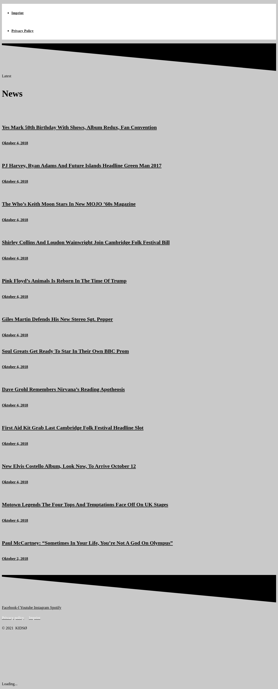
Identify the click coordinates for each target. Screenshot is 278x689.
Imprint (17, 13)
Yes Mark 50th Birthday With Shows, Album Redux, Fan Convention (79, 127)
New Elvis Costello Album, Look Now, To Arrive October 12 (69, 466)
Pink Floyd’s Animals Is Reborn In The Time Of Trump (64, 281)
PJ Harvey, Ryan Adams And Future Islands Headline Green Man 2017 (82, 165)
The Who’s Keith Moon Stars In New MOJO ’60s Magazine (69, 204)
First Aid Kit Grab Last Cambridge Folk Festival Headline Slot (72, 428)
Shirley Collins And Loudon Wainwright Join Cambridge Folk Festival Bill (86, 242)
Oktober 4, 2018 (15, 143)
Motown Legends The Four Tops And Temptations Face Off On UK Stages (85, 504)
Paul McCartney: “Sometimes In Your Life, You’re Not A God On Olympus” (87, 543)
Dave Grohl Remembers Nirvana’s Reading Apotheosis (63, 389)
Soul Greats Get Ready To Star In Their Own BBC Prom (65, 351)
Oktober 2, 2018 (15, 559)
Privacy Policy (22, 31)
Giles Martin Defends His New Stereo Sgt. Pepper (57, 319)
